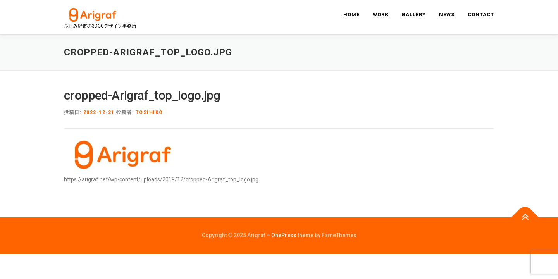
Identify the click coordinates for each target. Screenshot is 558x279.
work (380, 14)
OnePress (283, 235)
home (351, 14)
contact (481, 14)
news (447, 14)
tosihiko (149, 112)
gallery (413, 14)
